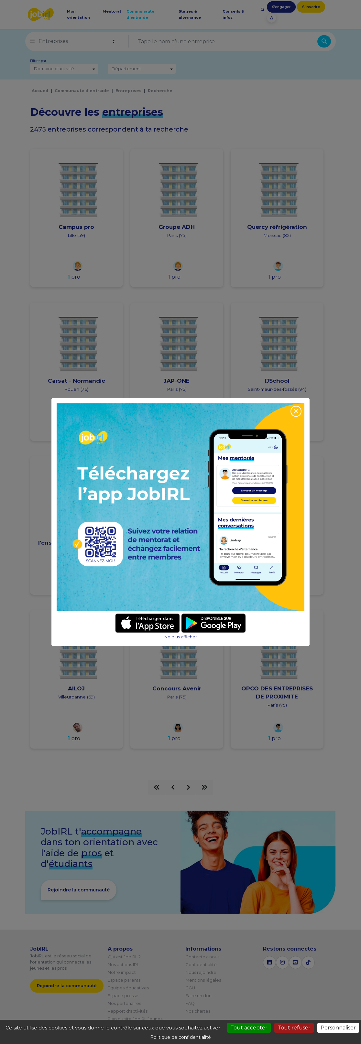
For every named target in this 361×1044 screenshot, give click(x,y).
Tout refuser (294, 1028)
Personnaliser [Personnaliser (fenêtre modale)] (338, 1028)
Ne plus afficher (180, 636)
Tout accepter (249, 1028)
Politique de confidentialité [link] (180, 1037)
